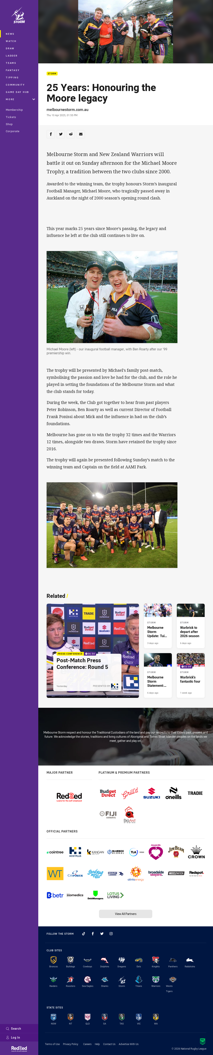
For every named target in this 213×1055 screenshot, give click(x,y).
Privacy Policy (70, 1044)
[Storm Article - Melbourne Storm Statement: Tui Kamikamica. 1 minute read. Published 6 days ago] (158, 675)
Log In (13, 1037)
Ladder (12, 55)
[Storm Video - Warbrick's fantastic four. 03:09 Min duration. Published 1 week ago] (191, 675)
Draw (10, 48)
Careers (87, 1044)
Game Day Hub (17, 92)
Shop (9, 124)
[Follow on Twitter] (102, 933)
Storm (52, 73)
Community (15, 84)
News (10, 33)
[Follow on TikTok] (83, 933)
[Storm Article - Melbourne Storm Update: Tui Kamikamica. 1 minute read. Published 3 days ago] (158, 626)
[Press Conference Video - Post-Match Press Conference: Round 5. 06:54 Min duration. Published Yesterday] (93, 651)
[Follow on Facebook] (92, 933)
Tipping (12, 77)
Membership (14, 110)
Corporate (13, 131)
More (20, 99)
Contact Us (109, 1044)
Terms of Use (52, 1044)
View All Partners (125, 914)
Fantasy (13, 70)
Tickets (11, 117)
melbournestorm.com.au (67, 109)
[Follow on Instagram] (111, 933)
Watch (11, 41)
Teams (11, 62)
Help (97, 1044)
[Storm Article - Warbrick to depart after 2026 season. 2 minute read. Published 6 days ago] (191, 626)
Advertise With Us (129, 1044)
